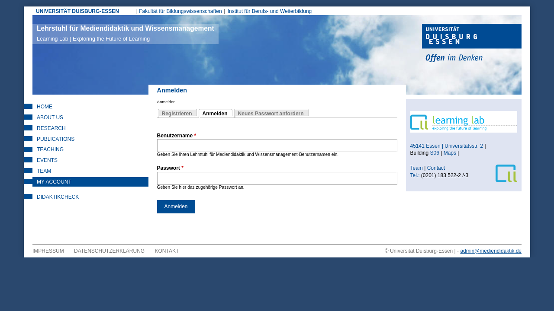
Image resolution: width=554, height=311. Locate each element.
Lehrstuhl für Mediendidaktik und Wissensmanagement (125, 33)
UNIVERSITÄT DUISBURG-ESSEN (77, 11)
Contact (437, 168)
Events (47, 160)
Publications (55, 139)
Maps (450, 153)
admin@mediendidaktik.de (491, 251)
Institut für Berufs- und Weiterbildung (270, 11)
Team (44, 171)
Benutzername (176, 136)
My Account (54, 182)
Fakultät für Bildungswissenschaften (180, 11)
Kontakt (167, 251)
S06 (434, 153)
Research (51, 128)
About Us (50, 117)
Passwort (170, 168)
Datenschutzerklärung (109, 251)
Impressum (48, 251)
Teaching (50, 149)
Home (44, 107)
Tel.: (415, 175)
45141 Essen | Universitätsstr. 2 (446, 146)
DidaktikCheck (58, 197)
